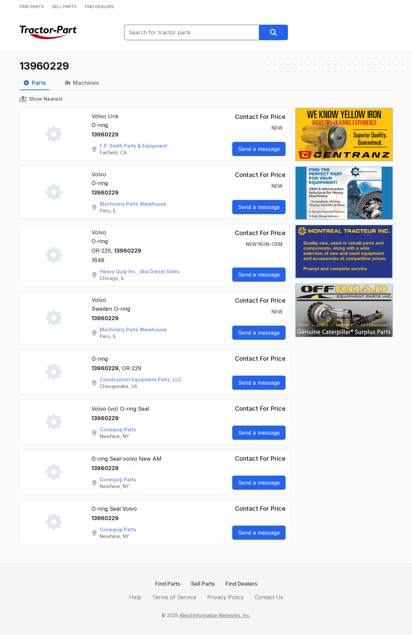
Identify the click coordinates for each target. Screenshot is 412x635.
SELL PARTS (64, 6)
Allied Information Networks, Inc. (214, 615)
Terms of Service (174, 597)
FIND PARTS (32, 6)
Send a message (259, 149)
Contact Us (269, 597)
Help (135, 597)
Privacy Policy (225, 597)
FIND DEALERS (99, 6)
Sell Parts (203, 583)
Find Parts (167, 583)
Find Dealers (241, 583)
